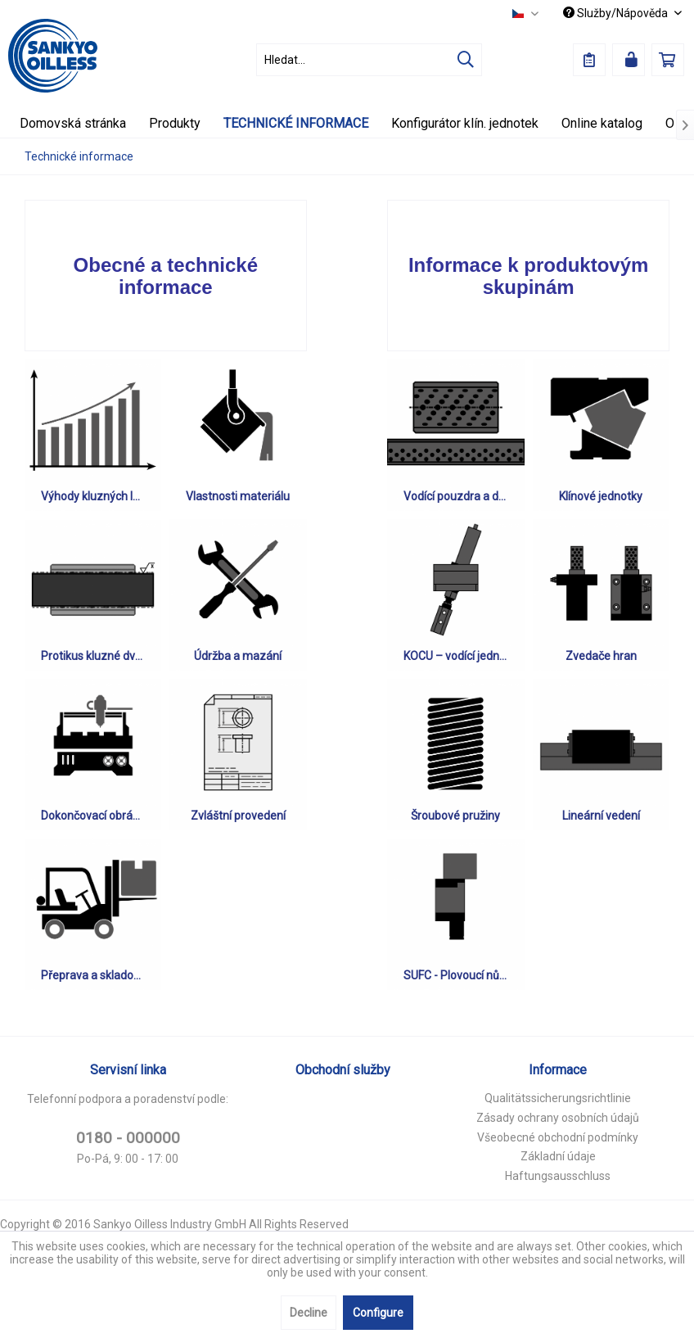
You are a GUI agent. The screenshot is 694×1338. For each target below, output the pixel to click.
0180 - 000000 (128, 1137)
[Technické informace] (296, 123)
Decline (308, 1312)
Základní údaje (558, 1156)
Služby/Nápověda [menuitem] (616, 13)
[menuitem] (369, 59)
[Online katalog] (602, 123)
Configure (378, 1312)
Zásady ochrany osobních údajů (557, 1117)
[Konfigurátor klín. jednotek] (465, 123)
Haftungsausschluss (558, 1175)
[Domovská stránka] (72, 123)
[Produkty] (174, 123)
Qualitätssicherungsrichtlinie (557, 1098)
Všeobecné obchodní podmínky (557, 1137)
